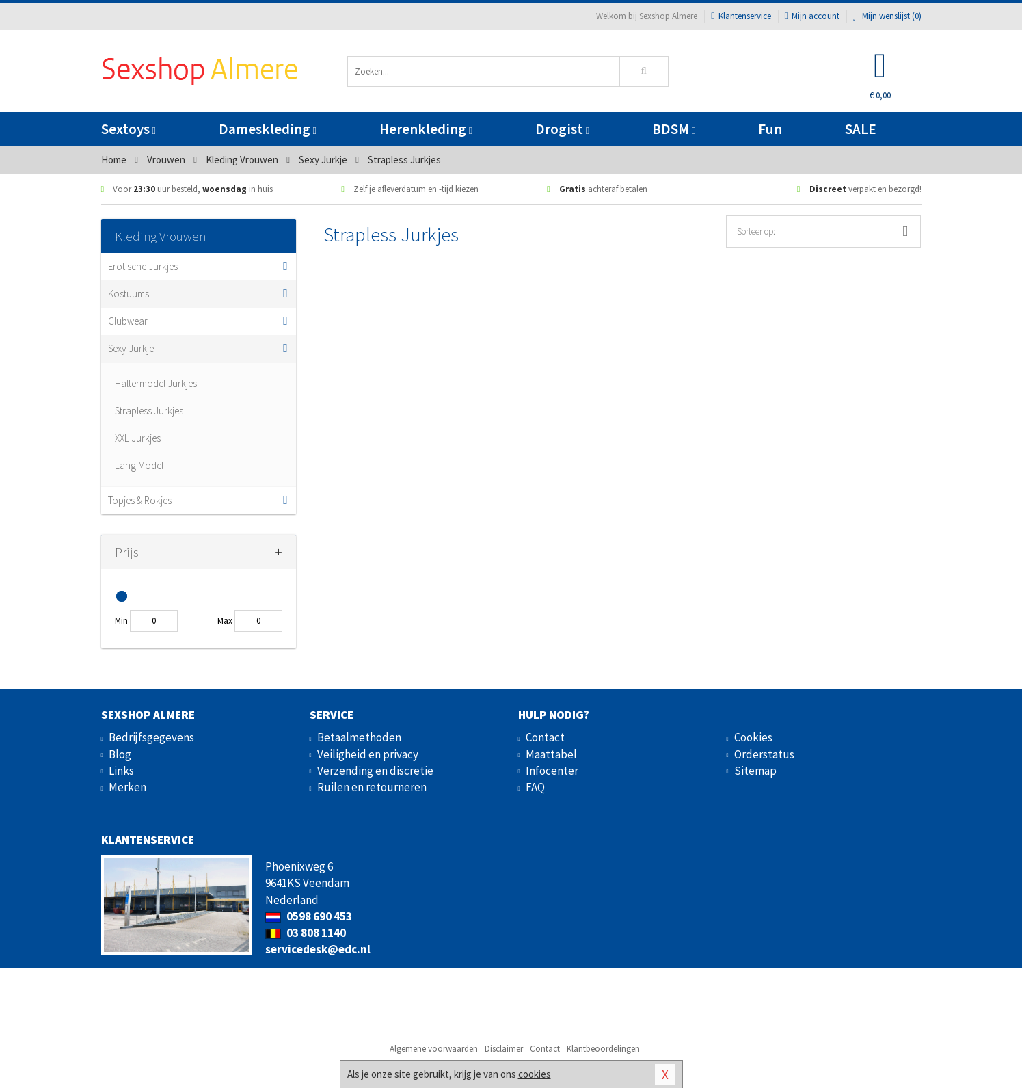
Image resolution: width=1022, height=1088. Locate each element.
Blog (120, 754)
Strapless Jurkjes (149, 410)
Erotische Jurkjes (143, 266)
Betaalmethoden (359, 737)
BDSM (673, 129)
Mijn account (812, 16)
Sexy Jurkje (131, 348)
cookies (534, 1073)
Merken (127, 787)
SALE (860, 129)
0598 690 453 (308, 916)
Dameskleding (268, 129)
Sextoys (128, 129)
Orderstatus (764, 754)
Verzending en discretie (375, 770)
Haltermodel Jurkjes (156, 383)
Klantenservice (740, 16)
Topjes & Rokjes (140, 500)
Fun (770, 129)
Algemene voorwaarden (434, 1048)
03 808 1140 (305, 932)
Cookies (753, 737)
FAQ (535, 787)
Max (224, 620)
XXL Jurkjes (138, 438)
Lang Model (139, 465)
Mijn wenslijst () (887, 16)
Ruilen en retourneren (372, 787)
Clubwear (128, 321)
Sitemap (755, 770)
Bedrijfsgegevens (151, 737)
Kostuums (128, 293)
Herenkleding (425, 129)
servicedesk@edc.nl (318, 949)
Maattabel (551, 754)
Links (121, 770)
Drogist (562, 129)
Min (121, 620)
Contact (545, 737)
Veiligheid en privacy (367, 754)
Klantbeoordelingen (603, 1048)
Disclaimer (504, 1048)
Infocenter (552, 770)
